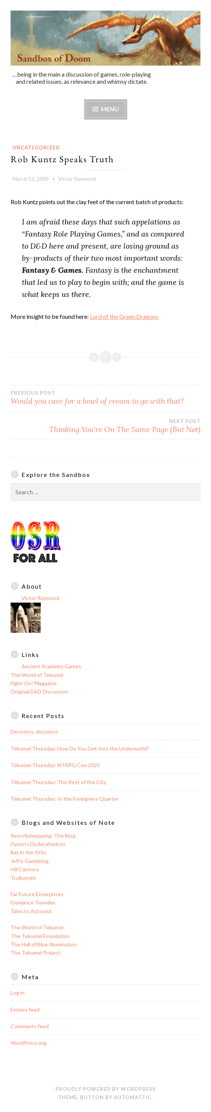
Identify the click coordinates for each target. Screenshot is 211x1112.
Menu (110, 108)
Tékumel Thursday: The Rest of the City (58, 782)
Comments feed (30, 1026)
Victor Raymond (77, 178)
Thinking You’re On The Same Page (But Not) (105, 426)
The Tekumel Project (35, 952)
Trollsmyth (23, 878)
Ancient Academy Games (51, 666)
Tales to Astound (31, 911)
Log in (18, 992)
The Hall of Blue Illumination (44, 944)
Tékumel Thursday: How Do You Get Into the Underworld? (80, 748)
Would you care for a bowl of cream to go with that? (105, 398)
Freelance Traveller (33, 902)
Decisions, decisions (34, 731)
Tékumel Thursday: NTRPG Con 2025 (55, 765)
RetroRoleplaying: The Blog (43, 835)
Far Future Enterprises (37, 894)
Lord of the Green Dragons (124, 316)
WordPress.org (28, 1043)
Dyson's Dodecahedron (38, 844)
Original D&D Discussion (39, 691)
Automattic (132, 1097)
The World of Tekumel (37, 675)
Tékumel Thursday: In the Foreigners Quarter (65, 798)
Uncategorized (36, 148)
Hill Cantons (25, 869)
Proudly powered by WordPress (105, 1089)
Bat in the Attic (29, 852)
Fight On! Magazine (34, 683)
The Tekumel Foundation (40, 936)
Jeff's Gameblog (30, 861)
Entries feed (25, 1009)
